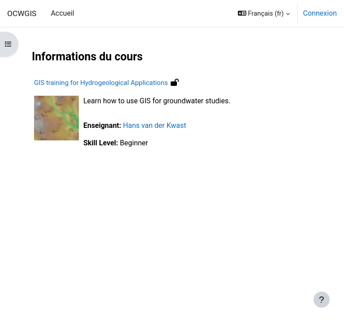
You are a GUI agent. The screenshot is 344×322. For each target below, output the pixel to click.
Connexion (320, 13)
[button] (264, 13)
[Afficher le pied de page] (322, 300)
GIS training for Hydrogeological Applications (101, 83)
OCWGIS (21, 13)
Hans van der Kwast (154, 125)
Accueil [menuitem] (62, 13)
